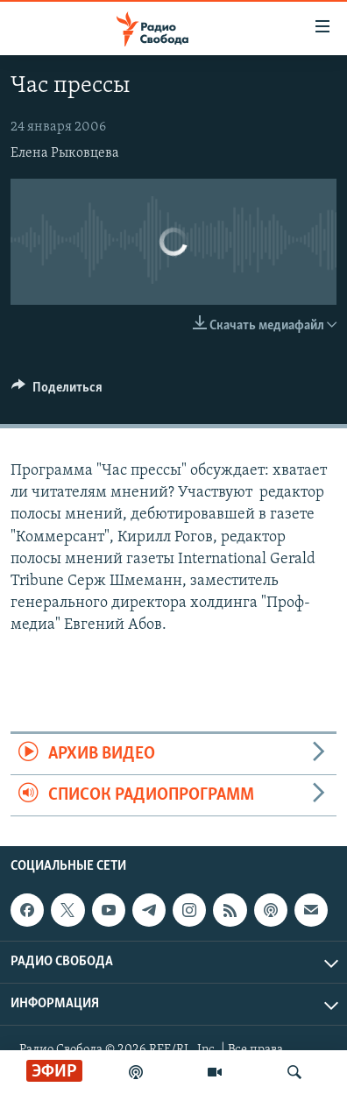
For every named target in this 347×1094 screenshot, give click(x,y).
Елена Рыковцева (65, 153)
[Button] (57, 391)
